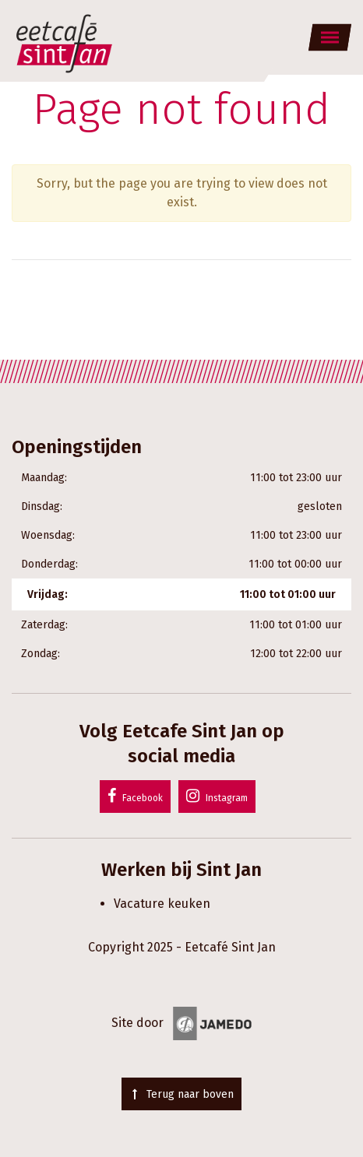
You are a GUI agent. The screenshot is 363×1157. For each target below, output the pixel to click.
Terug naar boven (181, 1094)
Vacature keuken (162, 903)
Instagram (217, 796)
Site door (181, 1022)
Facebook (135, 796)
